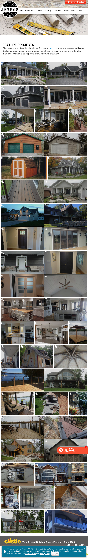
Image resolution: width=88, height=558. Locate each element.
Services (39, 10)
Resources (57, 10)
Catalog (48, 10)
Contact (79, 10)
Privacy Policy (45, 554)
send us (53, 48)
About (73, 10)
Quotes (66, 10)
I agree (55, 554)
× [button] (84, 548)
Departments (29, 10)
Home (21, 10)
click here (54, 551)
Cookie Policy (30, 554)
